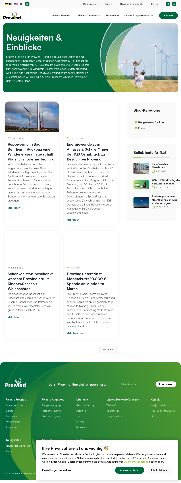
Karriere (108, 3)
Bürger (9, 410)
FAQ (153, 416)
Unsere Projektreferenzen (138, 15)
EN (20, 4)
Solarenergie (113, 410)
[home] (12, 15)
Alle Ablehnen (159, 470)
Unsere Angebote (53, 399)
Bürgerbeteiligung (51, 405)
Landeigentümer (14, 405)
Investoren (11, 416)
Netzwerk (81, 427)
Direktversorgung (51, 416)
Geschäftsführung (85, 405)
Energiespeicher (114, 416)
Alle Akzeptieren (129, 470)
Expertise (81, 410)
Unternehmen (13, 421)
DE (10, 4)
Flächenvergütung (51, 410)
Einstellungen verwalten (56, 470)
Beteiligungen (90, 3)
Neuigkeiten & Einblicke (132, 3)
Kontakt (168, 15)
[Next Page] (108, 349)
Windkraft (111, 405)
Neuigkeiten (13, 440)
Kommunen (12, 427)
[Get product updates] (138, 384)
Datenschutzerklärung (136, 461)
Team (79, 416)
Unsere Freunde (16, 399)
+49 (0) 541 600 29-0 (163, 410)
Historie (80, 421)
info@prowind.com (160, 405)
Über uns (82, 399)
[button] (62, 15)
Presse (154, 3)
